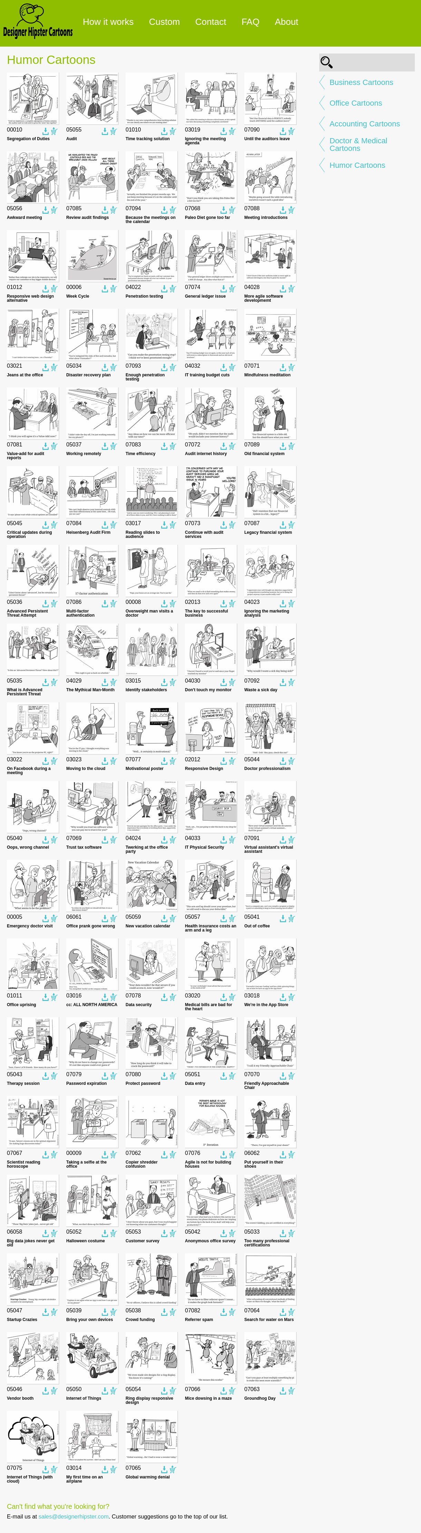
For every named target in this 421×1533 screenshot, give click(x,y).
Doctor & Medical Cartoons (359, 144)
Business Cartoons (361, 82)
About (286, 22)
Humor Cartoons (357, 165)
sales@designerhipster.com (74, 1516)
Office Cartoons (356, 103)
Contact (210, 22)
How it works (108, 22)
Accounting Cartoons (365, 124)
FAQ (251, 22)
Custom (164, 22)
